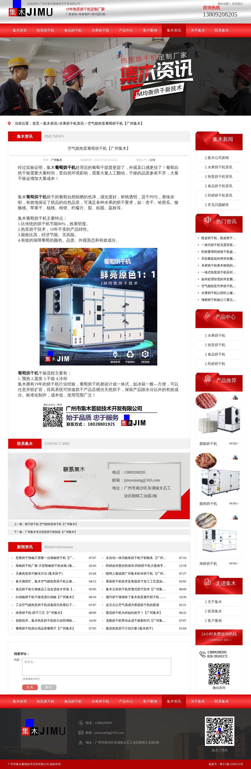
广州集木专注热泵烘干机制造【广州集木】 (51, 532)
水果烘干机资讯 (71, 123)
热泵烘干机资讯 (220, 177)
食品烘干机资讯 (220, 186)
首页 (35, 123)
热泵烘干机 (45, 30)
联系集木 (222, 30)
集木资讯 (174, 30)
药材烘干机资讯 (220, 195)
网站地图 (223, 3)
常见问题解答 (218, 205)
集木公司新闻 (218, 158)
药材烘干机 (216, 364)
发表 (30, 687)
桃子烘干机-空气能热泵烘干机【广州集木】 (51, 524)
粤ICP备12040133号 (231, 764)
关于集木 (198, 30)
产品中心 (126, 30)
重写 (48, 687)
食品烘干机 (73, 30)
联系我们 (237, 3)
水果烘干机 (100, 30)
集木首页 (20, 30)
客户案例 (150, 30)
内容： (18, 659)
